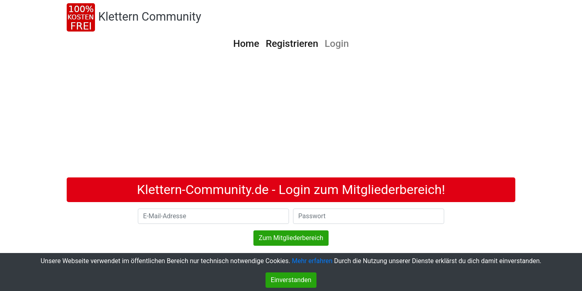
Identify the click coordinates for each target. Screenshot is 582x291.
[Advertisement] (291, 116)
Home (246, 43)
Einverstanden (291, 280)
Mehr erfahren (312, 261)
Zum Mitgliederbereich (291, 238)
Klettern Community (149, 16)
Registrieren (292, 43)
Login (337, 43)
